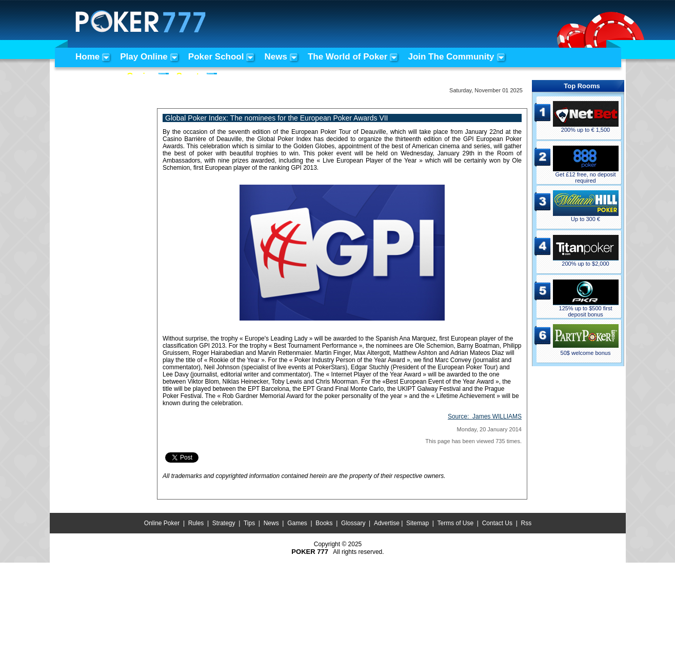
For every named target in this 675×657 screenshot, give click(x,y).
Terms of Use (456, 523)
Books (323, 523)
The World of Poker (348, 57)
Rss (526, 523)
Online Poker (162, 523)
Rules (196, 523)
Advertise (387, 523)
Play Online (144, 57)
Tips (249, 523)
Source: (485, 416)
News (275, 57)
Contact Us (497, 523)
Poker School (216, 57)
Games (297, 523)
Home (87, 57)
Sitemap (417, 523)
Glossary (353, 523)
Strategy (223, 523)
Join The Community (451, 57)
